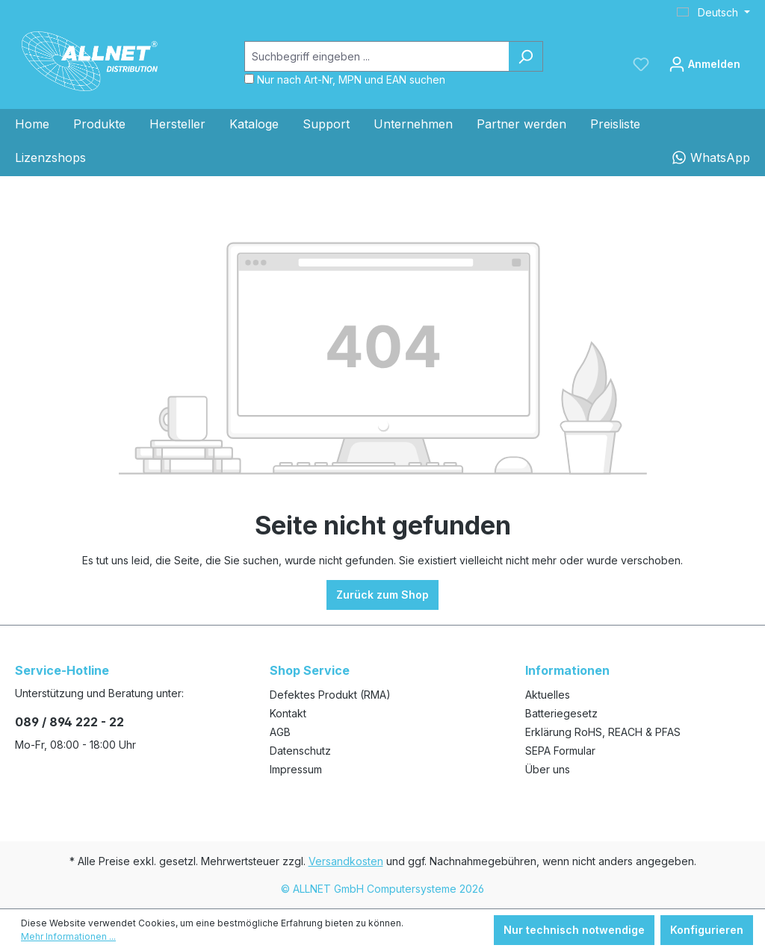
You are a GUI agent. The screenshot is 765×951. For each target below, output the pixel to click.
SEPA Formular (560, 750)
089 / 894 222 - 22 (69, 721)
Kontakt (288, 713)
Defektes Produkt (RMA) (330, 694)
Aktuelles (547, 694)
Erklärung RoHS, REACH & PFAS (603, 732)
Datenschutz (300, 750)
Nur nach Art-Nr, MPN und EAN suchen (351, 79)
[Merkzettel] (641, 64)
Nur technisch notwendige (574, 929)
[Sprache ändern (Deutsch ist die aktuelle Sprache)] (713, 12)
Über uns (547, 769)
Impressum (296, 769)
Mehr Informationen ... (68, 936)
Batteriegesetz (561, 713)
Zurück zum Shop (382, 594)
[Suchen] (525, 56)
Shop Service (310, 670)
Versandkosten (346, 861)
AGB (280, 732)
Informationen (567, 670)
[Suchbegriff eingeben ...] (376, 56)
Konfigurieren (706, 929)
